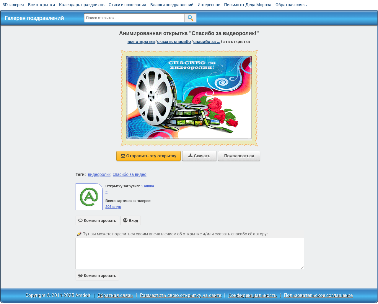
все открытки (141, 41)
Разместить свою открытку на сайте (180, 295)
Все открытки (41, 4)
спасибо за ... (207, 41)
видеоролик (99, 174)
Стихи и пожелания (127, 4)
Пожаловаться (239, 155)
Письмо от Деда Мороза (247, 4)
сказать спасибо (174, 41)
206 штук (113, 207)
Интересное (209, 4)
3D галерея (13, 4)
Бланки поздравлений (171, 4)
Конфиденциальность (252, 295)
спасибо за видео (129, 174)
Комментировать (97, 275)
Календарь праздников (82, 4)
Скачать (199, 155)
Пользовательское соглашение (318, 295)
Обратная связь (291, 4)
